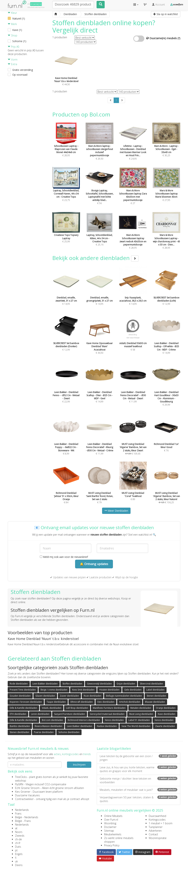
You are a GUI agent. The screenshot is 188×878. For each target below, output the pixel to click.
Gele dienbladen (133, 689)
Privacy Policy (111, 845)
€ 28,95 (133, 235)
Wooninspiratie (158, 838)
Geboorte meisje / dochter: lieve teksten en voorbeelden (138, 780)
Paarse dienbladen (44, 732)
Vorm (12, 59)
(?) (179, 38)
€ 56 (99, 190)
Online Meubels (113, 816)
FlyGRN (19, 784)
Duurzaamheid (157, 816)
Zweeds (19, 835)
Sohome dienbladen (68, 732)
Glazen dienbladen (45, 695)
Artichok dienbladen (129, 701)
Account (158, 4)
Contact (153, 834)
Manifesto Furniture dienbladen (109, 707)
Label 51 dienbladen (139, 720)
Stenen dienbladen (156, 695)
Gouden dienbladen (20, 695)
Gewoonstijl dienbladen (99, 683)
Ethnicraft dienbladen (81, 701)
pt (16, 850)
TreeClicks (21, 777)
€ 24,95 (133, 145)
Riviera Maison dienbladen (48, 726)
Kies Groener (22, 791)
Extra (12, 64)
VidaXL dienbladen (51, 707)
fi (15, 857)
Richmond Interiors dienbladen (84, 720)
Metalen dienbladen (140, 707)
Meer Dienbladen (116, 510)
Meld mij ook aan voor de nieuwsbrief (64, 557)
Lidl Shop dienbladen (77, 707)
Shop (12, 35)
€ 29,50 (99, 145)
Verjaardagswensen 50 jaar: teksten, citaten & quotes (138, 799)
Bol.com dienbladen (52, 720)
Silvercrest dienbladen (151, 683)
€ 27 (133, 190)
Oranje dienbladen (166, 707)
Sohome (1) (19, 41)
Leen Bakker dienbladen (45, 683)
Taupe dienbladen (56, 701)
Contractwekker (24, 799)
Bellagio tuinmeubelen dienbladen (124, 695)
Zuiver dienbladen (69, 695)
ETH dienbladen (18, 714)
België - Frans (23, 821)
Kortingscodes (157, 819)
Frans (18, 813)
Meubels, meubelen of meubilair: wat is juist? (138, 790)
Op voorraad (19, 74)
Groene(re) (36, 4)
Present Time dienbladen (23, 689)
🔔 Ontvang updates (94, 564)
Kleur (12, 13)
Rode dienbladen (19, 683)
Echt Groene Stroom (27, 788)
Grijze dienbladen (126, 683)
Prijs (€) (13, 46)
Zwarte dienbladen (165, 726)
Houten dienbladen (109, 689)
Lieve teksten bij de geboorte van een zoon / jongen (138, 758)
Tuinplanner (155, 827)
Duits (18, 846)
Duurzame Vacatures (27, 795)
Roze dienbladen (92, 695)
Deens (19, 865)
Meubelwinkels (112, 834)
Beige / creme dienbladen (54, 689)
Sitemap (109, 830)
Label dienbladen (155, 689)
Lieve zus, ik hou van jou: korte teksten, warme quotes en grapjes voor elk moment (138, 769)
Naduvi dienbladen (107, 726)
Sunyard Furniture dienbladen (69, 714)
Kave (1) (17, 30)
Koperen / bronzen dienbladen (26, 701)
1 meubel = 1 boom (160, 823)
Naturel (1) (18, 18)
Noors (18, 832)
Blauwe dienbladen (155, 701)
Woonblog (110, 823)
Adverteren (155, 830)
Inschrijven (79, 764)
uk (16, 861)
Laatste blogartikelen (114, 748)
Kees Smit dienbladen (83, 689)
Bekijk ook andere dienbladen (95, 258)
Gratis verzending (22, 70)
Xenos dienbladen (114, 720)
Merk (12, 24)
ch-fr (17, 843)
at (16, 828)
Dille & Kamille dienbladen (23, 707)
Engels (19, 854)
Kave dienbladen (166, 714)
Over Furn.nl (111, 819)
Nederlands (22, 810)
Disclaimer (110, 827)
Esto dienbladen (105, 701)
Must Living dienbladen (141, 714)
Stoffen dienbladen (72, 683)
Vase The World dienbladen (136, 726)
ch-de (18, 839)
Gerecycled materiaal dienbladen (107, 714)
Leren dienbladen (40, 714)
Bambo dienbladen (20, 726)
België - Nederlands (26, 817)
